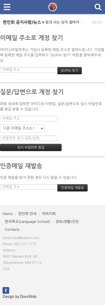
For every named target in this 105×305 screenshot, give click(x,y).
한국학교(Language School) (27, 221)
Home (8, 214)
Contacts (12, 229)
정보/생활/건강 (67, 221)
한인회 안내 (27, 214)
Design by (19, 297)
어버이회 (49, 214)
